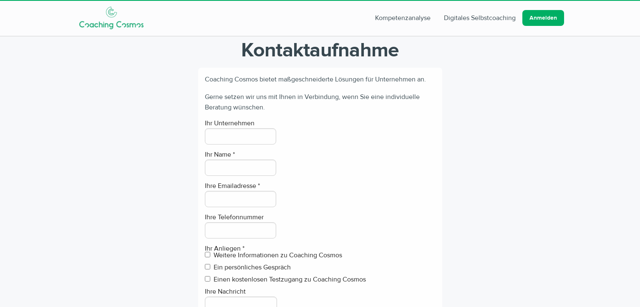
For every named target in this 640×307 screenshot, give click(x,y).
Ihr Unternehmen (229, 123)
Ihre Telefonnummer (234, 217)
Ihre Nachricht (225, 291)
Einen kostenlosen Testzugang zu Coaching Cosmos (285, 280)
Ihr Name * (220, 154)
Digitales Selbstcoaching (480, 18)
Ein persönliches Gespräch (248, 267)
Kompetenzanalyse (403, 18)
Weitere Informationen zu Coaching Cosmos (273, 255)
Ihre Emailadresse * (232, 186)
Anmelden (543, 18)
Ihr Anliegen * (224, 248)
